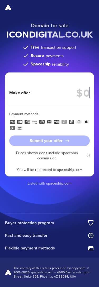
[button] (88, 155)
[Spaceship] (8, 7)
